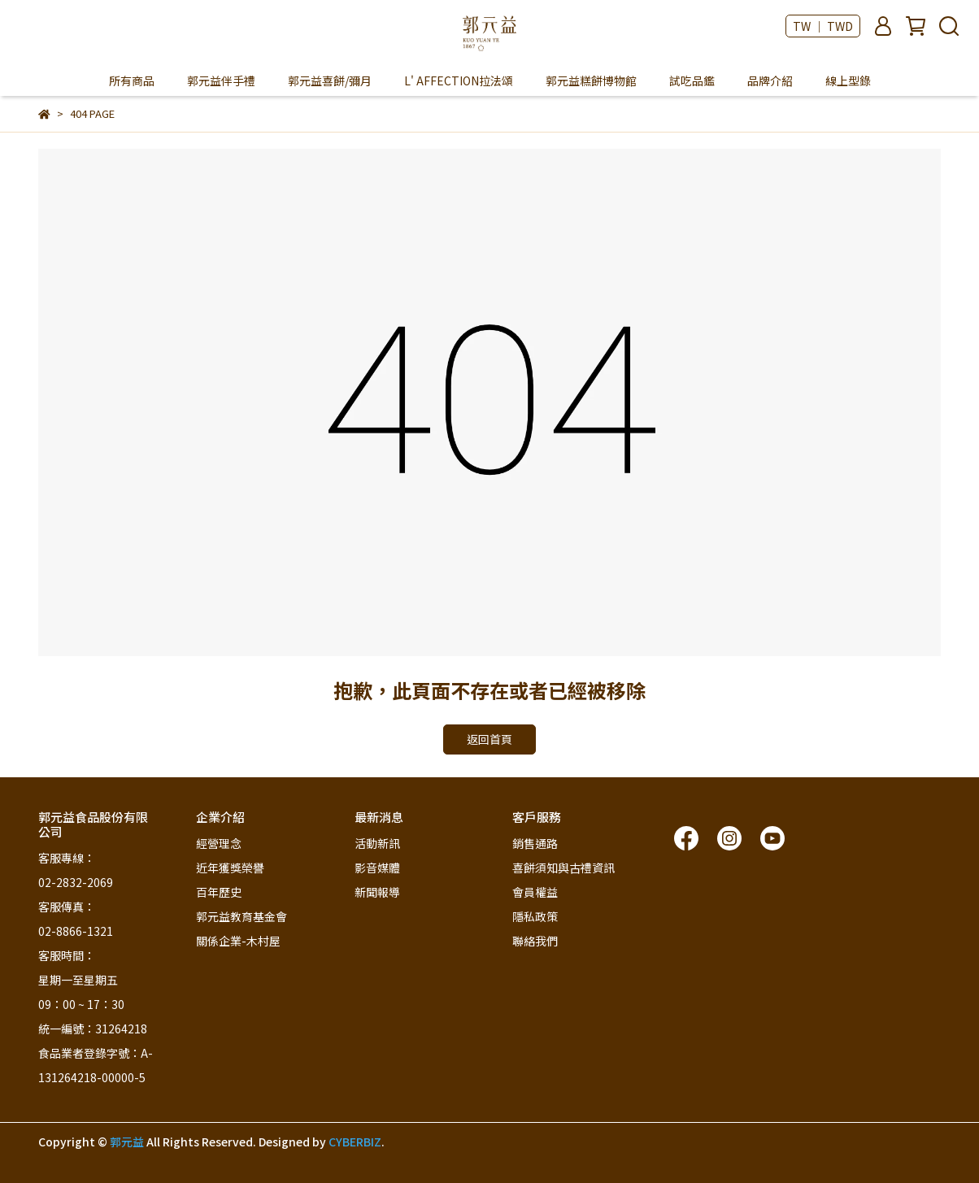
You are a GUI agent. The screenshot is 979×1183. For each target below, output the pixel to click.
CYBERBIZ (355, 1141)
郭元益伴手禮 (221, 80)
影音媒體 (377, 867)
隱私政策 (535, 916)
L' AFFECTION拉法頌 (458, 80)
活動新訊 (377, 843)
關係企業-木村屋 (238, 941)
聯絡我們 (535, 941)
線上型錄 (848, 80)
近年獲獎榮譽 (230, 867)
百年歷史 (218, 892)
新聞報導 (377, 892)
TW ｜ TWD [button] (823, 26)
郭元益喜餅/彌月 (330, 80)
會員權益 (535, 892)
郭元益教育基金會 (241, 916)
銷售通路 (535, 843)
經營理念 (218, 843)
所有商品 (131, 80)
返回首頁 (489, 739)
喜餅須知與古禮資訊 (563, 867)
